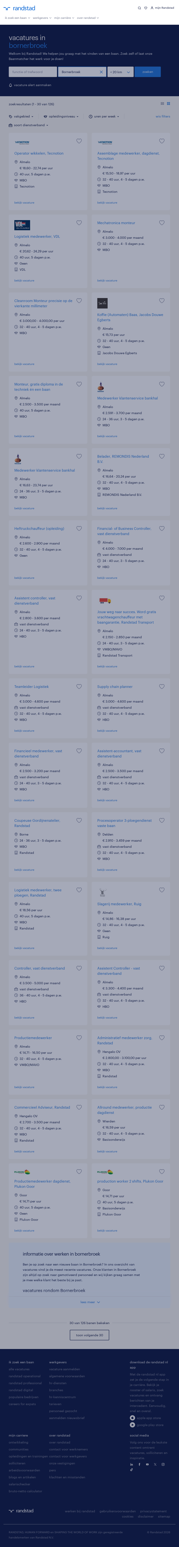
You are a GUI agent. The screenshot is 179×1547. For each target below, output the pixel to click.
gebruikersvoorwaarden (118, 1511)
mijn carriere (18, 1435)
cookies (128, 1516)
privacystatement (153, 1511)
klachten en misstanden (67, 1477)
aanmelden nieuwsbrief (67, 1418)
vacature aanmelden (64, 1369)
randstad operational (25, 1376)
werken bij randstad (80, 1511)
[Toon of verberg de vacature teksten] (165, 104)
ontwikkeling (18, 1442)
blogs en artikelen (22, 1477)
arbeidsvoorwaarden (24, 1470)
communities (19, 1449)
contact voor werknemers (68, 1449)
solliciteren (17, 1463)
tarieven (55, 1404)
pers (52, 1470)
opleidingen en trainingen (28, 1456)
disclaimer (146, 1516)
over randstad (88, 17)
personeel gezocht (63, 1411)
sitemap (164, 1516)
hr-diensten (57, 1383)
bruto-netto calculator (25, 1491)
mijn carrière (64, 17)
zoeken (147, 72)
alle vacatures (19, 1369)
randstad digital (21, 1390)
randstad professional (25, 1383)
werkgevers (42, 17)
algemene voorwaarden (67, 1376)
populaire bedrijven (23, 1397)
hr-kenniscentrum (62, 1397)
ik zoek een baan (17, 17)
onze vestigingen (62, 1463)
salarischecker (19, 1484)
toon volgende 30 (89, 1335)
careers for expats (22, 1404)
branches (56, 1390)
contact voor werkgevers (68, 1456)
